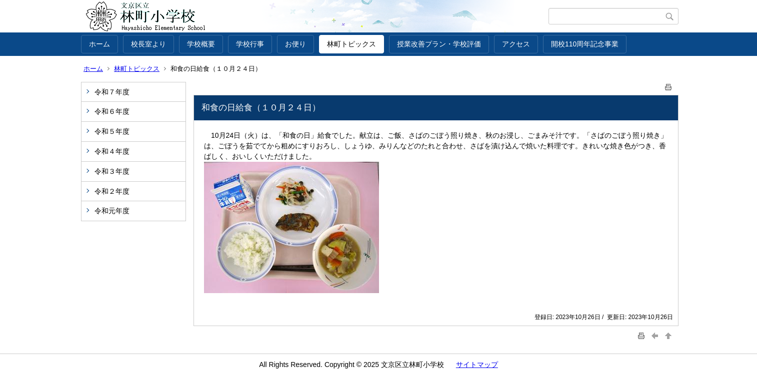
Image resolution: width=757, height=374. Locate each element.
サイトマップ (477, 365)
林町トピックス (351, 44)
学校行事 (250, 44)
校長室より (148, 44)
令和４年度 (112, 151)
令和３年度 (112, 171)
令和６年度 (112, 111)
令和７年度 (112, 92)
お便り (295, 44)
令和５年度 (112, 131)
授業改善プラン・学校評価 (439, 44)
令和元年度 (112, 211)
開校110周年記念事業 (584, 44)
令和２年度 (112, 191)
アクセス (516, 44)
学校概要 (201, 44)
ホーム (99, 44)
